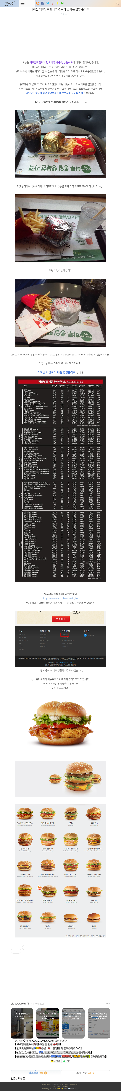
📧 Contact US (74, 1089)
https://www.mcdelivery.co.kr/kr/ (60, 598)
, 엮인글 (20, 1078)
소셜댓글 (85, 1073)
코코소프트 (57, 1084)
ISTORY (52, 1089)
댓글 (13, 1078)
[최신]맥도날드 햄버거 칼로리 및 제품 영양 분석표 (60, 9)
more (108, 1003)
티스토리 (35, 1073)
